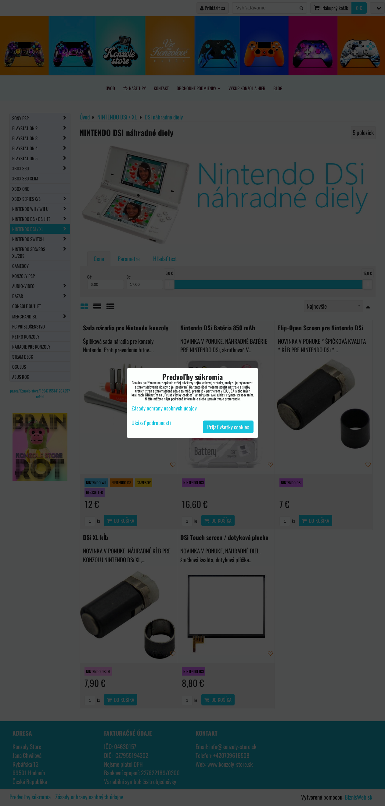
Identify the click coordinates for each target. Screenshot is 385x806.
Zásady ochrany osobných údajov (164, 408)
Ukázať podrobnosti (151, 423)
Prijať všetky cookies (228, 427)
